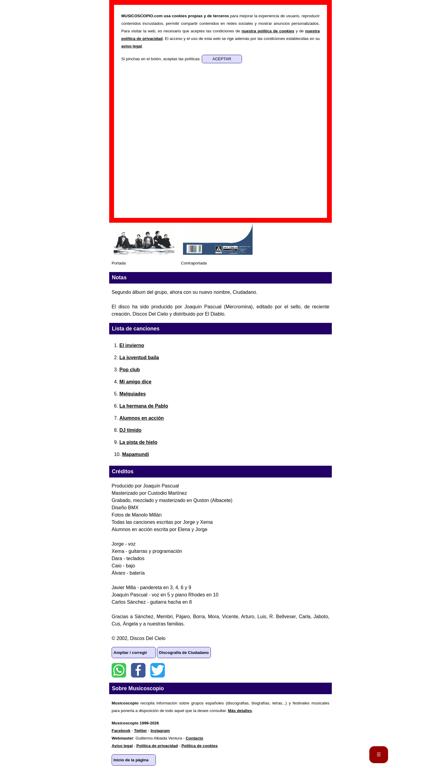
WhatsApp (119, 670)
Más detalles (240, 710)
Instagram (160, 730)
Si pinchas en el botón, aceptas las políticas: (161, 59)
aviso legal (131, 46)
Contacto (194, 738)
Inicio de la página (131, 760)
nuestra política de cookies (267, 31)
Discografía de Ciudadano (184, 652)
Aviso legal (122, 745)
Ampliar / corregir (130, 652)
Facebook (138, 670)
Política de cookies (199, 745)
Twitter (157, 670)
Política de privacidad (157, 745)
